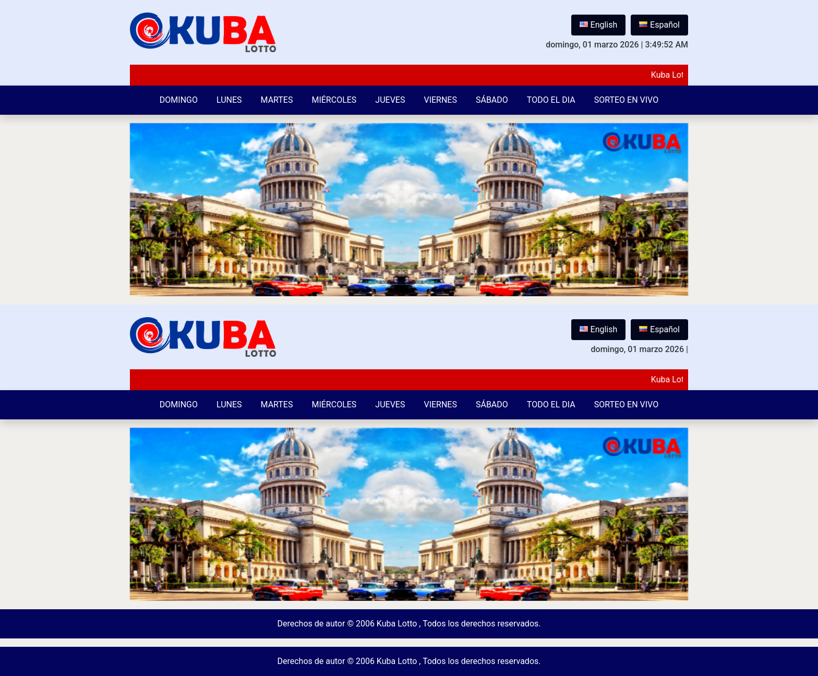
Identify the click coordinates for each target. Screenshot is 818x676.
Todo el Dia (551, 100)
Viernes (440, 100)
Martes (277, 100)
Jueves (390, 100)
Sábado (492, 100)
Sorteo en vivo (626, 100)
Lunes (229, 100)
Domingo (179, 100)
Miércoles (333, 100)
